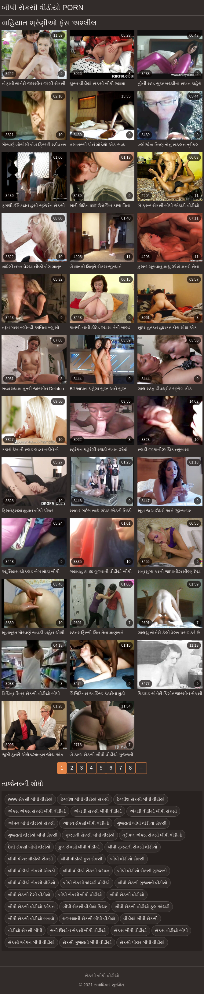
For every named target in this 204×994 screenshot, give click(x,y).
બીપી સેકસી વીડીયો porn (42, 7)
